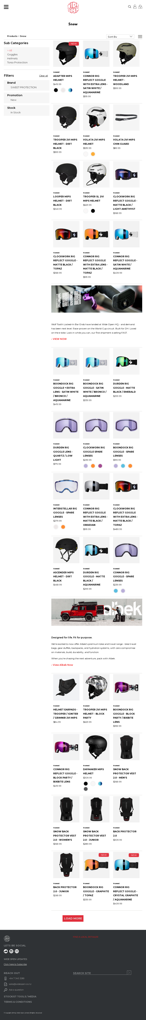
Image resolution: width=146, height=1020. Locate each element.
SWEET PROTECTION (23, 87)
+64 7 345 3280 (16, 978)
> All (9, 50)
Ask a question (16, 989)
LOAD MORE (73, 918)
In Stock (16, 112)
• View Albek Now (62, 664)
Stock (11, 108)
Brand (11, 82)
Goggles (12, 54)
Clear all (43, 75)
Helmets (12, 58)
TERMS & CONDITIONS (18, 1001)
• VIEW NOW (59, 339)
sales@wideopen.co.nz (20, 984)
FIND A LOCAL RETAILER (85, 937)
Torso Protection (17, 62)
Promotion (14, 95)
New (13, 99)
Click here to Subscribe (15, 964)
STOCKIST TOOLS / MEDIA (20, 996)
